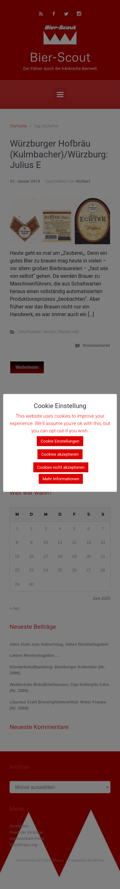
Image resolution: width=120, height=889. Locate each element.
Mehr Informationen (61, 478)
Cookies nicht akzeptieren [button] (61, 467)
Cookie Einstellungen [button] (60, 441)
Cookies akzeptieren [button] (60, 454)
